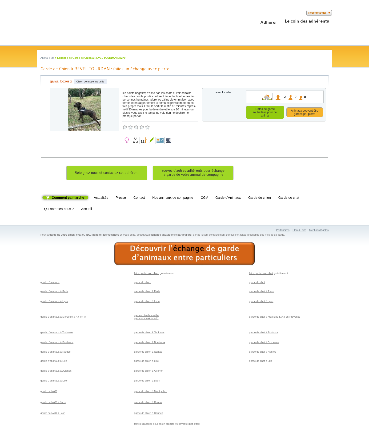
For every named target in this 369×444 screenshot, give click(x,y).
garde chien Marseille (146, 316)
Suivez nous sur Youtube (54, 13)
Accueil (86, 209)
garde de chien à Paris (147, 292)
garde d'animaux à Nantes (55, 352)
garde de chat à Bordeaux (264, 343)
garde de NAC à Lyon (52, 413)
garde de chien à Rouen (148, 402)
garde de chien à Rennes (148, 413)
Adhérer (268, 22)
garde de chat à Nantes (262, 352)
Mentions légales (319, 230)
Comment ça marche (68, 198)
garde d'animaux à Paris (54, 292)
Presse (121, 198)
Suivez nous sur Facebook (40, 13)
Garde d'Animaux (228, 198)
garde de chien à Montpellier (150, 391)
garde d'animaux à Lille (53, 361)
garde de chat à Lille (261, 361)
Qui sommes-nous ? (59, 209)
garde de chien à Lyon (147, 301)
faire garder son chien (146, 274)
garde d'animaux (50, 282)
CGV (204, 198)
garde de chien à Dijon (147, 381)
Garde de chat (288, 198)
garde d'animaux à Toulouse (56, 333)
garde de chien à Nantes (148, 352)
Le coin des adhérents (307, 21)
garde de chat (257, 282)
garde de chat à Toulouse (263, 333)
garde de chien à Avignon (148, 371)
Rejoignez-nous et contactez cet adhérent (107, 173)
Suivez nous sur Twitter (47, 13)
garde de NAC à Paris (53, 402)
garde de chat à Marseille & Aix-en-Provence (275, 317)
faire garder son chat (261, 274)
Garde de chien (259, 198)
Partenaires (282, 230)
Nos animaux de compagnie (172, 198)
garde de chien (142, 282)
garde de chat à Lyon (261, 301)
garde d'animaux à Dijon (54, 381)
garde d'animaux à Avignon (56, 371)
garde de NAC (48, 391)
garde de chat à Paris (261, 292)
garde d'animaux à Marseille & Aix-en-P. (63, 317)
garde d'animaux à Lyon (54, 301)
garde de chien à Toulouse (149, 333)
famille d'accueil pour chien (149, 424)
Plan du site (299, 230)
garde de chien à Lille (146, 361)
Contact (139, 198)
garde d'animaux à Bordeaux (56, 343)
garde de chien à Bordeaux (149, 343)
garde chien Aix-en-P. (146, 318)
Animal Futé (47, 57)
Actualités (101, 198)
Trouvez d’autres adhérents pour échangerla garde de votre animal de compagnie (193, 173)
